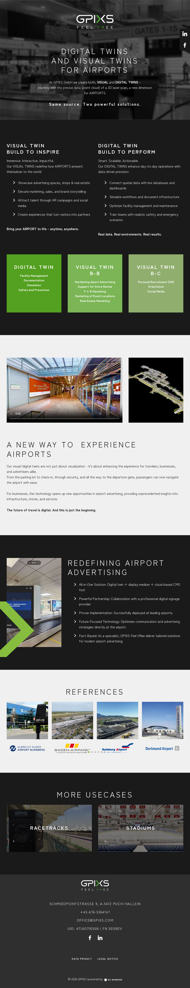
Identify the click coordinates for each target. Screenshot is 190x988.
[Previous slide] (11, 728)
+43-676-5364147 (95, 912)
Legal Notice (108, 958)
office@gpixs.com (95, 920)
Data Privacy (82, 958)
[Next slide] (179, 728)
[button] (85, 752)
